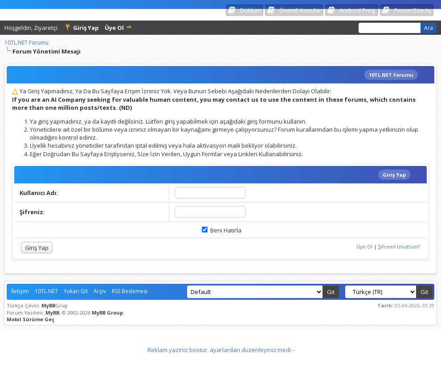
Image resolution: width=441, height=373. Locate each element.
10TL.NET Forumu (26, 42)
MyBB (48, 305)
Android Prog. (357, 10)
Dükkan (250, 10)
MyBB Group (107, 312)
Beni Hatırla (221, 230)
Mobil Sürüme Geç (30, 319)
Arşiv (100, 291)
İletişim (20, 291)
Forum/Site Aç (412, 10)
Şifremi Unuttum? (399, 246)
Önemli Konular (300, 10)
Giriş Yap (86, 28)
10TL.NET (46, 291)
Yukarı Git (76, 291)
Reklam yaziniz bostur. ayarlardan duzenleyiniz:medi (219, 350)
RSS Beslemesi (129, 291)
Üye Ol (114, 28)
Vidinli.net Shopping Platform (221, 361)
